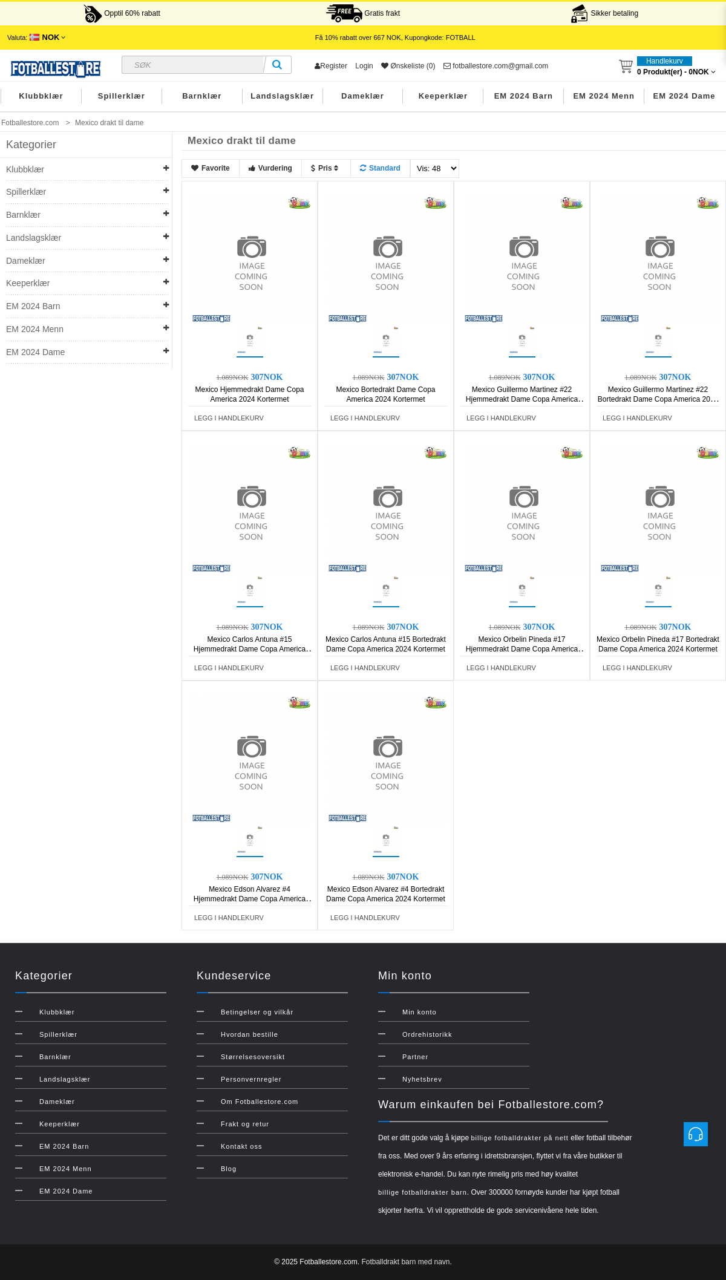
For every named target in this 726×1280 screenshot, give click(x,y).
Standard (380, 168)
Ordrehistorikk (427, 1034)
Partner (415, 1056)
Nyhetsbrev (422, 1079)
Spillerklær (121, 95)
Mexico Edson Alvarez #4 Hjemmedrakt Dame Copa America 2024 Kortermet (250, 899)
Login (364, 66)
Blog (229, 1168)
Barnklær (201, 95)
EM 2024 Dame (684, 95)
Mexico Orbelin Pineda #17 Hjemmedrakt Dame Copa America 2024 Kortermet (522, 649)
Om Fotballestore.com (259, 1101)
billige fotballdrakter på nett (519, 1137)
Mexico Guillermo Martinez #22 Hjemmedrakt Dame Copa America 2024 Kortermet (522, 399)
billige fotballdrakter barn (422, 1192)
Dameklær (362, 95)
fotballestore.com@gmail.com (496, 66)
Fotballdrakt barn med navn (405, 1262)
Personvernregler (251, 1079)
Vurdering (270, 168)
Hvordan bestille (249, 1034)
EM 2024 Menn (604, 95)
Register (331, 66)
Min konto (419, 1012)
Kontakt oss (241, 1146)
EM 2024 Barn (523, 95)
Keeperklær (443, 95)
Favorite (210, 168)
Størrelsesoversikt (253, 1056)
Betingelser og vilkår (257, 1012)
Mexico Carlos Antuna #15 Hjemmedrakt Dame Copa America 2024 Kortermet (250, 649)
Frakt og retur (245, 1124)
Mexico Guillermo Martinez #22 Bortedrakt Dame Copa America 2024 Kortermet (658, 399)
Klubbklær (41, 95)
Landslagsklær (282, 95)
